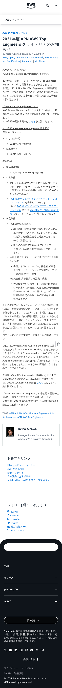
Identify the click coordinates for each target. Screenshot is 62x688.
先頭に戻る (31, 659)
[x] (5, 650)
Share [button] (39, 61)
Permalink (27, 61)
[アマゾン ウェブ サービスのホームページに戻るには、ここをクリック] (31, 5)
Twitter (12, 511)
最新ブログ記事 (15, 472)
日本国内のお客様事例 (19, 476)
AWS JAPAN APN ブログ (15, 32)
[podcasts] (37, 650)
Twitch (12, 522)
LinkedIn (13, 519)
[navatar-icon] (56, 6)
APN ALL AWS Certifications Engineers (29, 413)
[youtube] (31, 650)
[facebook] (10, 650)
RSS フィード (16, 530)
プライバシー (11, 668)
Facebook (13, 515)
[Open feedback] (58, 344)
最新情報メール (17, 526)
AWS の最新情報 (15, 468)
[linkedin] (16, 650)
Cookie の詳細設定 (13, 673)
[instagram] (21, 650)
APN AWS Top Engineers (29, 417)
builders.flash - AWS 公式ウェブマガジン (28, 480)
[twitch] (26, 650)
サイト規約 (27, 668)
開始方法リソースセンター (21, 465)
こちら (32, 121)
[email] (42, 650)
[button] (31, 20)
